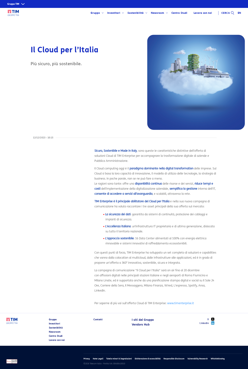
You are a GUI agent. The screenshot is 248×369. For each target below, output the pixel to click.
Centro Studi (179, 13)
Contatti (98, 319)
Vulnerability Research (197, 358)
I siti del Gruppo (143, 320)
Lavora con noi (203, 13)
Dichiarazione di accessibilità (148, 358)
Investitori (113, 13)
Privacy (87, 358)
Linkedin (208, 323)
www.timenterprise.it (180, 303)
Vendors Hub (140, 324)
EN (239, 13)
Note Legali (98, 358)
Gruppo (95, 13)
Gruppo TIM (13, 4)
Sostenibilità (135, 13)
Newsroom (157, 13)
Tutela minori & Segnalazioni (119, 358)
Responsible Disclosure (174, 358)
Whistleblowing (218, 358)
